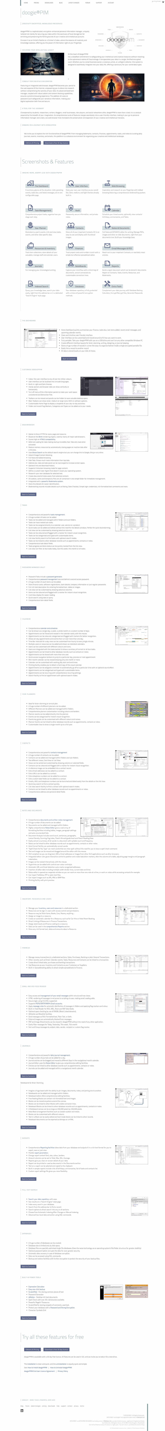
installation (31, 1364)
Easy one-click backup (37, 1289)
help (58, 1406)
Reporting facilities (47, 1147)
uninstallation (61, 1364)
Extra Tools (112, 286)
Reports (111, 266)
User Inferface (77, 186)
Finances (75, 248)
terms (82, 1406)
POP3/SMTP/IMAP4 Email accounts (49, 1003)
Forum (87, 3)
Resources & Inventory (41, 248)
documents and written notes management (56, 820)
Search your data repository (39, 1199)
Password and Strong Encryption (62, 1307)
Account (111, 3)
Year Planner (36, 228)
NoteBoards (76, 266)
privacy (76, 1406)
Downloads (49, 3)
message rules (38, 1006)
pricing (44, 1406)
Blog (61, 3)
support (63, 1406)
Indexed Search (37, 286)
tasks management (58, 514)
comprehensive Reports (55, 926)
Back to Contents (69, 358)
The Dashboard (37, 186)
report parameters (41, 1152)
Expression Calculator (36, 1286)
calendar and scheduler (48, 628)
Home (26, 3)
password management (49, 579)
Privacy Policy (63, 1371)
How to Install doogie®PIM (37, 1367)
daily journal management (60, 1055)
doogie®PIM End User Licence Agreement (39, 1371)
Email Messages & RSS (118, 248)
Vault (73, 210)
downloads (51, 1406)
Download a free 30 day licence (56, 143)
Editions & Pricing (32, 143)
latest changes (36, 1406)
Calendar (111, 210)
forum (27, 1406)
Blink (40, 436)
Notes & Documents (116, 228)
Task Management (39, 210)
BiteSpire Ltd (140, 1417)
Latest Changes (74, 3)
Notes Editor (50, 827)
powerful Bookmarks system (52, 481)
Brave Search (37, 452)
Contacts (75, 228)
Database (75, 286)
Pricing (36, 3)
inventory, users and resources (50, 908)
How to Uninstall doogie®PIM (61, 1367)
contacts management (59, 752)
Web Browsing (114, 186)
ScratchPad (33, 1292)
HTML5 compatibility (47, 439)
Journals (34, 266)
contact (70, 1406)
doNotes (32, 1297)
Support (99, 3)
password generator (54, 576)
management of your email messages (54, 995)
